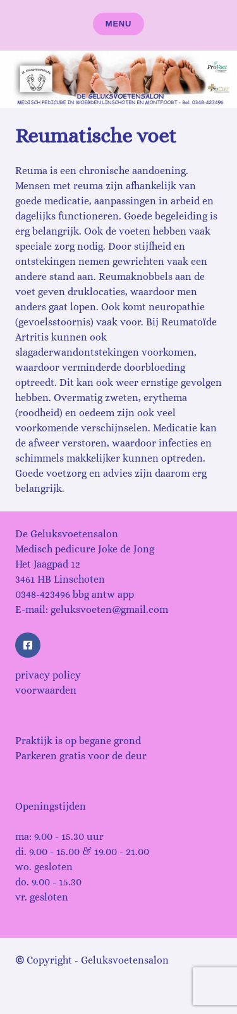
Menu (119, 23)
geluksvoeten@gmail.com (109, 609)
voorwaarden (45, 690)
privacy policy (48, 675)
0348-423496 (42, 594)
